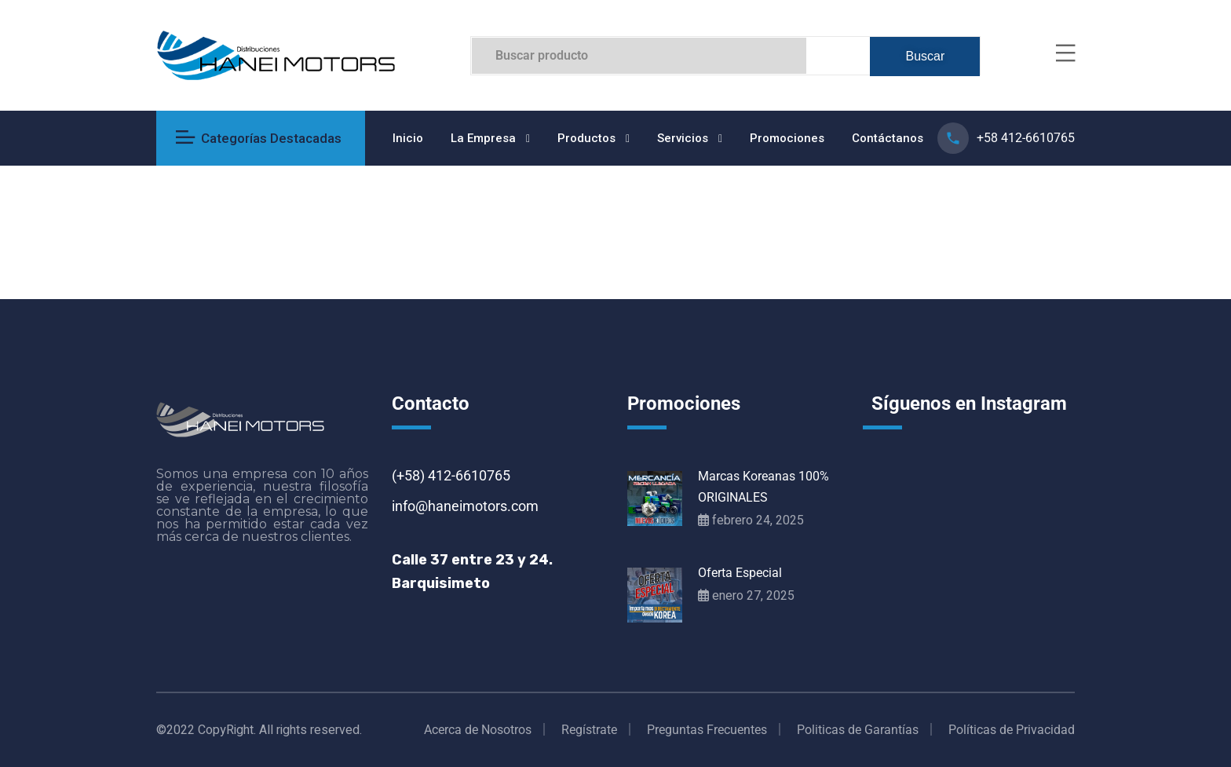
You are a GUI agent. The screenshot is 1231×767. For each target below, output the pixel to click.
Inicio (408, 138)
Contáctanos (887, 138)
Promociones (787, 138)
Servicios (682, 138)
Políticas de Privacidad (1011, 729)
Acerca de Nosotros (477, 729)
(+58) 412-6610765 (451, 475)
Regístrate (589, 729)
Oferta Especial (740, 572)
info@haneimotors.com (465, 506)
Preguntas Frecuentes (707, 729)
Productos (586, 138)
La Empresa (483, 138)
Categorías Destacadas (259, 138)
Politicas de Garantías (858, 729)
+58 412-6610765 (1026, 137)
